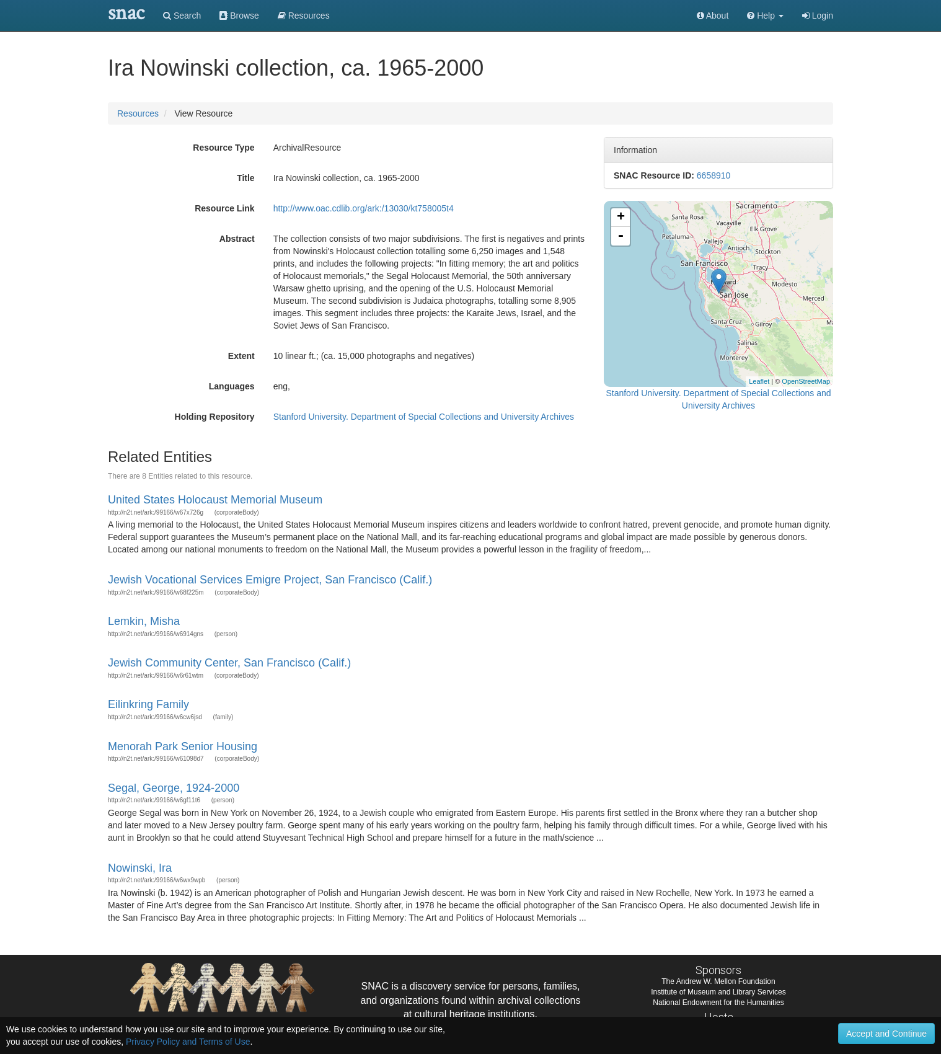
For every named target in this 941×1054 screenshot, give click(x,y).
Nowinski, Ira (140, 868)
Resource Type (223, 148)
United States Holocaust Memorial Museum (215, 500)
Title (246, 178)
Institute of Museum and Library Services (718, 992)
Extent (241, 356)
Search (182, 15)
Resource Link (224, 208)
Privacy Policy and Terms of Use (188, 1042)
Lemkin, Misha (144, 621)
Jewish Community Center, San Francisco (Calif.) (229, 663)
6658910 (714, 175)
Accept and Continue (886, 1033)
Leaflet (759, 381)
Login (817, 15)
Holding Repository (215, 417)
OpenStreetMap (806, 381)
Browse (239, 15)
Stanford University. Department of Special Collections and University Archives (423, 417)
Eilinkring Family (148, 704)
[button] (765, 15)
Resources (138, 113)
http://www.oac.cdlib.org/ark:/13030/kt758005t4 (363, 208)
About (713, 15)
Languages (232, 386)
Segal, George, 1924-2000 (173, 788)
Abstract (237, 239)
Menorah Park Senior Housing (182, 746)
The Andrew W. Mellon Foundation (718, 981)
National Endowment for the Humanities (718, 1002)
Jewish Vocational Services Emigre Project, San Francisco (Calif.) (270, 580)
